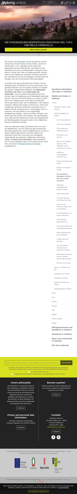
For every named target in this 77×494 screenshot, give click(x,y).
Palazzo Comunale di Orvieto (64, 169)
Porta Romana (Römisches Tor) (62, 221)
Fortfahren (20, 408)
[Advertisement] (62, 73)
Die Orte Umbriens (60, 345)
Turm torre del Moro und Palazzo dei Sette (64, 199)
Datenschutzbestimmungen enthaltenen (56, 367)
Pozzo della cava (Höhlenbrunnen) (62, 130)
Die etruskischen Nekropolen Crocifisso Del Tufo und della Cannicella (64, 177)
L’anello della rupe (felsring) (63, 240)
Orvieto (54, 103)
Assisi (54, 293)
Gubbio (54, 323)
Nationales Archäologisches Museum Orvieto (62, 187)
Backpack (73, 2)
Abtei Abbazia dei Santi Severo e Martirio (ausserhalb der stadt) (64, 256)
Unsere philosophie (21, 382)
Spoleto (54, 301)
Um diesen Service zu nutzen (40, 371)
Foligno (54, 314)
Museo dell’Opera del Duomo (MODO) (64, 234)
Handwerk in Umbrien (62, 334)
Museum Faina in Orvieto (30, 144)
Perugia (54, 306)
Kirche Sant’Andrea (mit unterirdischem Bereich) (64, 227)
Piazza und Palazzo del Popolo (64, 162)
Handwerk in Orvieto (61, 278)
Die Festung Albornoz (64, 120)
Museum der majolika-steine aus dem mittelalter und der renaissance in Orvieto (64, 145)
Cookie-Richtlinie (60, 374)
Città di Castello (57, 319)
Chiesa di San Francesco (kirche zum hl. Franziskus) (64, 207)
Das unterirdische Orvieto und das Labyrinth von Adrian (63, 248)
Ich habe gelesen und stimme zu (38, 491)
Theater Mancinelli (63, 193)
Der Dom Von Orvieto (64, 263)
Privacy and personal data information (20, 416)
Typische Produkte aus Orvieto (61, 283)
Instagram (59, 437)
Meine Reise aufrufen (38, 50)
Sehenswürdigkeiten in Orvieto (61, 114)
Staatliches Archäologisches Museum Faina (62, 154)
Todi (53, 310)
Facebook (53, 437)
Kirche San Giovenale (64, 124)
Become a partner (56, 382)
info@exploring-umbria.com (56, 427)
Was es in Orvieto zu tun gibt (62, 268)
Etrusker (21, 62)
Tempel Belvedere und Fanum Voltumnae (64, 214)
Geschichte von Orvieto (62, 274)
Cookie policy (67, 479)
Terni (53, 297)
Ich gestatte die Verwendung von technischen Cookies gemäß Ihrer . (40, 374)
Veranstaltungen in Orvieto (63, 289)
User (66, 2)
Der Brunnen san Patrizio (62, 136)
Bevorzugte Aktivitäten (70, 2)
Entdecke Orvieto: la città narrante (62, 108)
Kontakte (56, 415)
